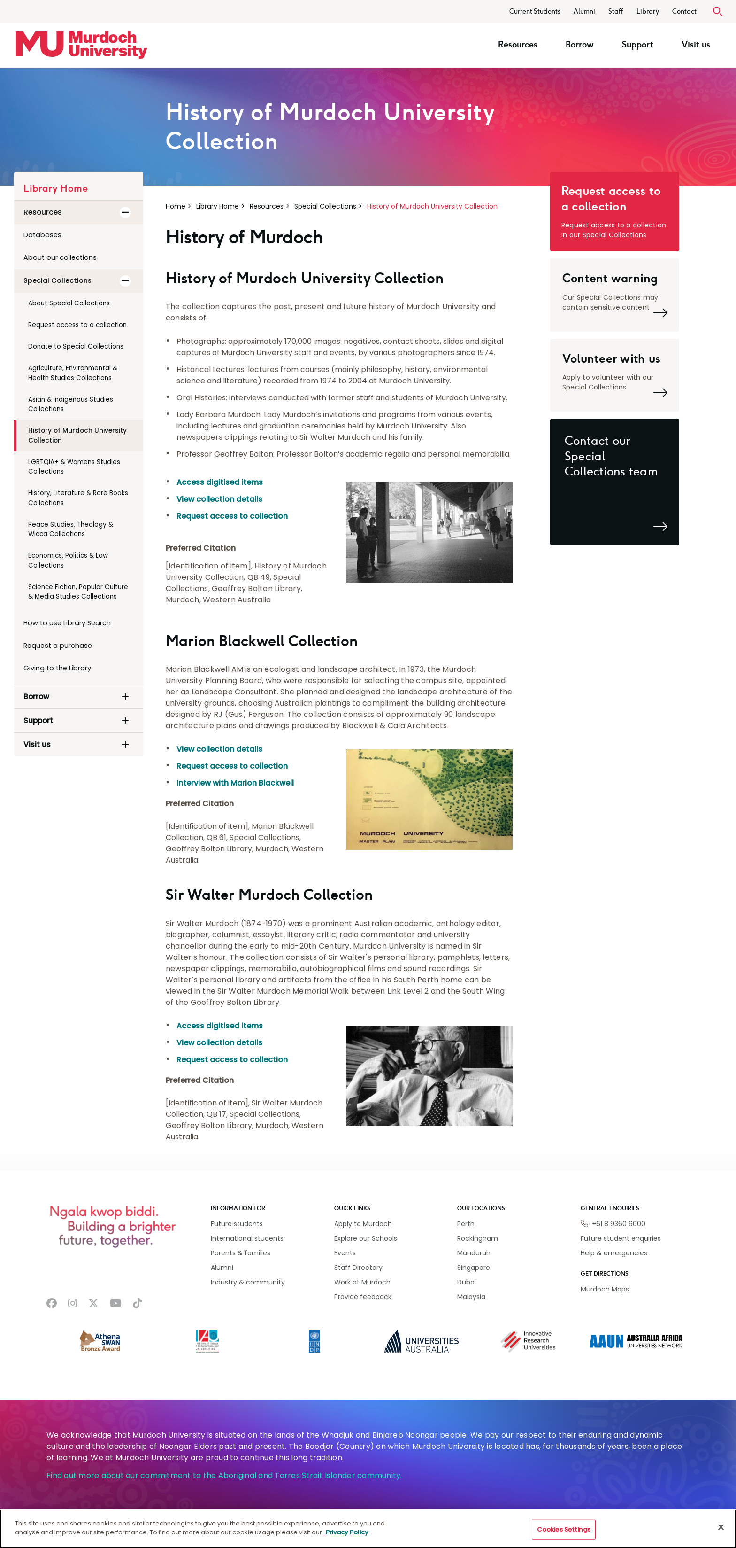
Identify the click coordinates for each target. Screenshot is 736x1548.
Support (642, 44)
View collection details (219, 499)
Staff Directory (358, 1267)
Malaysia (471, 1296)
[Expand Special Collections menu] (125, 281)
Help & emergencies (614, 1253)
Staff (615, 12)
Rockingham (477, 1238)
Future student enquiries (621, 1238)
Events (345, 1253)
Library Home (217, 206)
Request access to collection (232, 516)
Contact (684, 12)
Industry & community (248, 1282)
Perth (466, 1224)
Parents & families (240, 1253)
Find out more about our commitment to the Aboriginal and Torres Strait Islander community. (224, 1475)
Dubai (466, 1282)
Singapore (473, 1267)
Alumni (584, 12)
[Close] (721, 1527)
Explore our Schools (365, 1238)
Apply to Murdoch (363, 1224)
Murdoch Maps (605, 1289)
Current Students (534, 12)
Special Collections (325, 206)
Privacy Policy (347, 1532)
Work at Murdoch (362, 1282)
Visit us (701, 44)
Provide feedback (362, 1296)
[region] (368, 1528)
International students (247, 1238)
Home (175, 206)
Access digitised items (219, 482)
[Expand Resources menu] (125, 212)
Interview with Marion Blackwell (235, 783)
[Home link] (81, 45)
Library (647, 12)
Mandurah (474, 1253)
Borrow (584, 44)
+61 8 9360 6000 (618, 1224)
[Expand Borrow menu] (125, 696)
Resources (522, 44)
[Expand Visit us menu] (125, 744)
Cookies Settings (563, 1529)
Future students (237, 1224)
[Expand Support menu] (125, 720)
